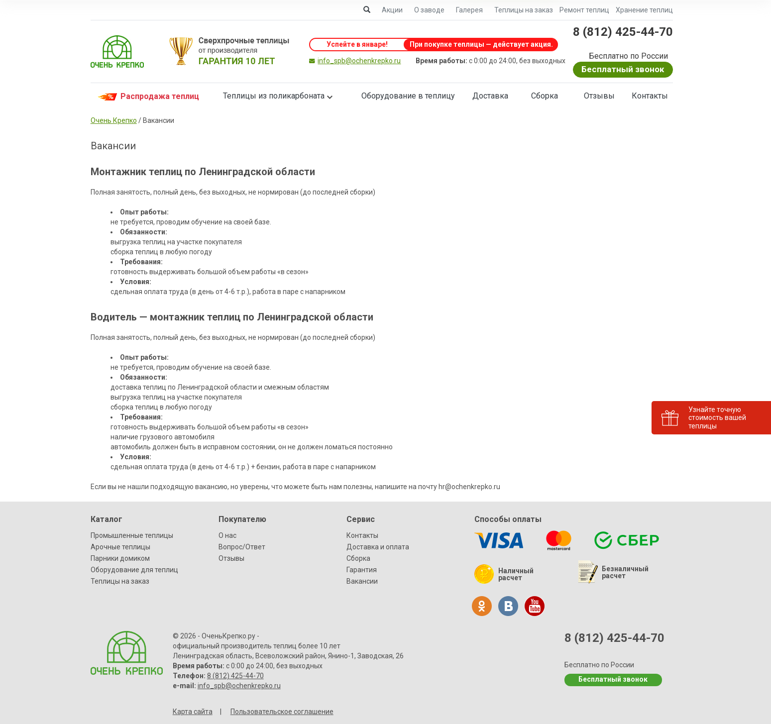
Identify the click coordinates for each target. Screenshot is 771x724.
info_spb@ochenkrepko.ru (359, 61)
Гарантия (361, 570)
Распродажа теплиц (147, 97)
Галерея (469, 10)
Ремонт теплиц (584, 10)
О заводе (429, 10)
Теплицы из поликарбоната (274, 96)
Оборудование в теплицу (408, 96)
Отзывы (599, 96)
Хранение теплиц (644, 10)
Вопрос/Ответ (242, 547)
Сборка (544, 96)
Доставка (490, 96)
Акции (392, 10)
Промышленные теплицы (132, 535)
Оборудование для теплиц (134, 570)
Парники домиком (120, 558)
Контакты (650, 96)
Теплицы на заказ (523, 10)
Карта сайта (193, 712)
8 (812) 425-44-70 (623, 32)
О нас (227, 535)
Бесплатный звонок (622, 69)
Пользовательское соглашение (281, 712)
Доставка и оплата (377, 547)
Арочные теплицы (120, 547)
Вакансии (362, 581)
